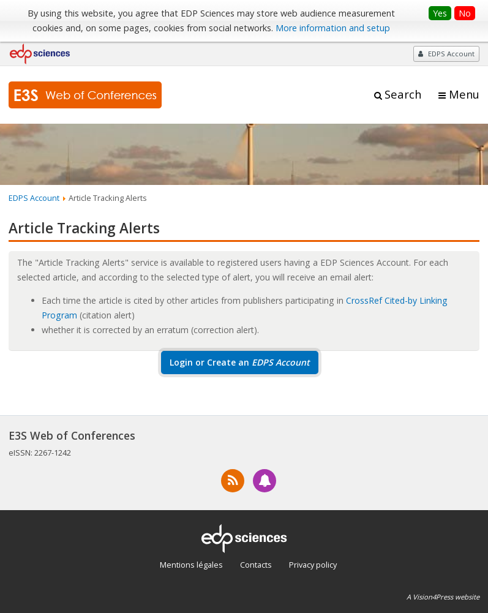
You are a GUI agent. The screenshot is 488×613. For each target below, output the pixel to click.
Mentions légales (191, 564)
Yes (440, 13)
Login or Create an (240, 362)
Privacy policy (313, 564)
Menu (464, 94)
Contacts (256, 564)
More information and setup (333, 28)
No (465, 13)
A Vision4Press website (443, 596)
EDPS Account (34, 197)
